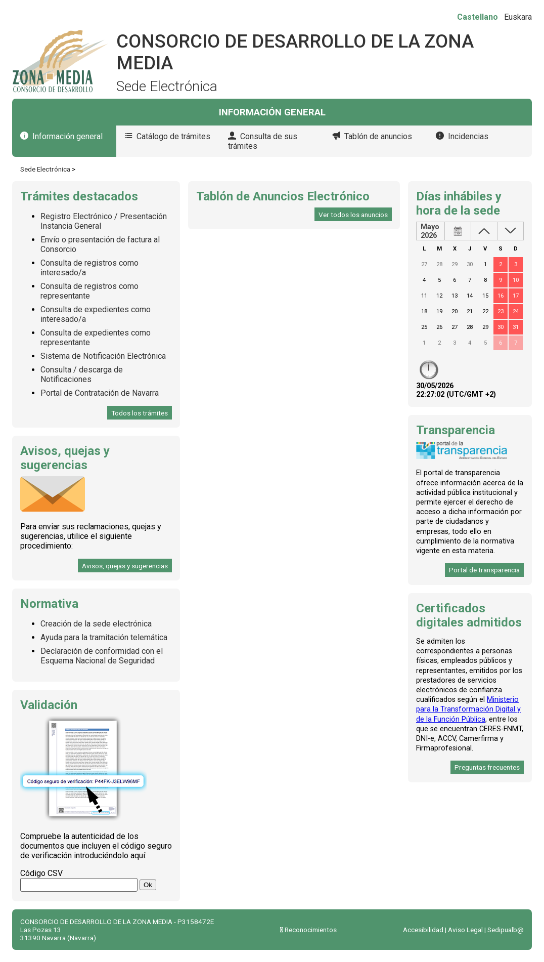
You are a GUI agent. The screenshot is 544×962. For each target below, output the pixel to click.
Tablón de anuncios (378, 136)
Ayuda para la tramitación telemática (103, 637)
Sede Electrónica (45, 169)
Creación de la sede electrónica (96, 624)
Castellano (477, 17)
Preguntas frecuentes (487, 767)
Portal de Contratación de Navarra (99, 393)
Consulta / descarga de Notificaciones (81, 374)
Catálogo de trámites (173, 136)
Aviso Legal (465, 930)
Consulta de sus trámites (262, 141)
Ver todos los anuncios (353, 215)
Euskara (518, 17)
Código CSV (41, 873)
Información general (67, 136)
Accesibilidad (423, 930)
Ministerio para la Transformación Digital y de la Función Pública (468, 709)
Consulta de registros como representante (89, 291)
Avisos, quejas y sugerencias (125, 566)
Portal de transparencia (484, 570)
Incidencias (468, 136)
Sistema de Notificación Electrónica (103, 356)
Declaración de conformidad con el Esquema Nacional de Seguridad (101, 655)
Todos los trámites (139, 413)
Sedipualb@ (505, 930)
